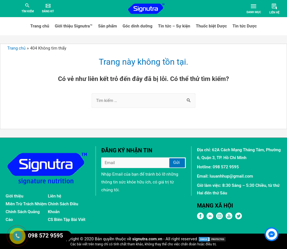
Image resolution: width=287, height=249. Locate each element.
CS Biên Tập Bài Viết (67, 219)
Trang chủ (39, 26)
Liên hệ (55, 196)
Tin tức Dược (244, 26)
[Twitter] (238, 217)
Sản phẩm (107, 26)
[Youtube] (229, 217)
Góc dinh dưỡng (137, 26)
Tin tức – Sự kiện (174, 26)
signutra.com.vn (147, 238)
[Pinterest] (219, 217)
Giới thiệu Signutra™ (73, 26)
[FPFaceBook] (200, 217)
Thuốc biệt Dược (211, 26)
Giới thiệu (15, 196)
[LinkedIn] (210, 217)
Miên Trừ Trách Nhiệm (26, 203)
